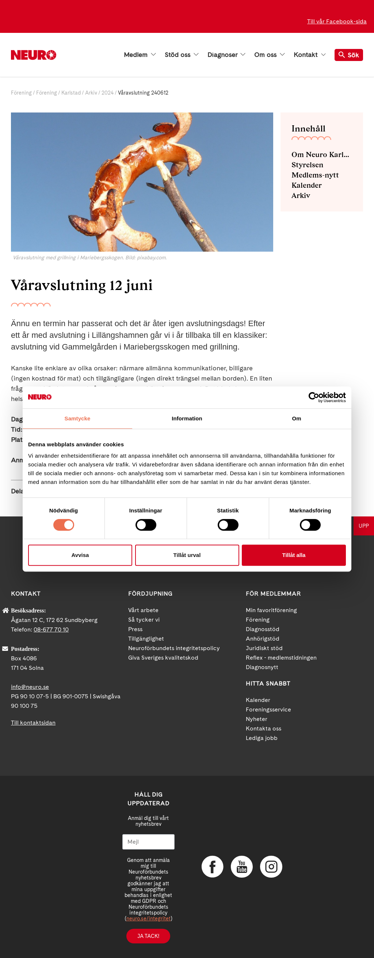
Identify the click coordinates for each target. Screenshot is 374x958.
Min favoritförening (271, 610)
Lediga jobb (262, 737)
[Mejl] (148, 842)
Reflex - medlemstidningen (281, 657)
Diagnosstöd (262, 629)
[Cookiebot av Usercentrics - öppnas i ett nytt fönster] (314, 397)
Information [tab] (187, 418)
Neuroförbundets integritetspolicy (174, 648)
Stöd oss (182, 54)
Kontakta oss (263, 728)
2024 (108, 93)
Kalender (306, 185)
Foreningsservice (268, 709)
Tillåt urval (187, 555)
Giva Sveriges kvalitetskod (163, 657)
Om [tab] (296, 418)
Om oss (269, 54)
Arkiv (91, 93)
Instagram (271, 867)
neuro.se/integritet (148, 918)
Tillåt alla (294, 555)
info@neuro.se (30, 686)
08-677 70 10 (51, 629)
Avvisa (80, 555)
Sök (349, 55)
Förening (21, 93)
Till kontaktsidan (33, 722)
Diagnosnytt (262, 667)
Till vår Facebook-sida (337, 21)
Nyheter (256, 718)
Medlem (140, 54)
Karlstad (71, 93)
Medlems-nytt (315, 175)
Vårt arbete (143, 610)
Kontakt (310, 54)
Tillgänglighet (146, 638)
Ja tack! (148, 936)
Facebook (213, 867)
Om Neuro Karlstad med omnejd (321, 154)
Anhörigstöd (262, 638)
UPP (364, 526)
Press (135, 629)
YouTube (242, 867)
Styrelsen (307, 164)
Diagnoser (226, 54)
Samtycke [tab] (78, 418)
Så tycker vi (144, 619)
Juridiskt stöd (264, 648)
